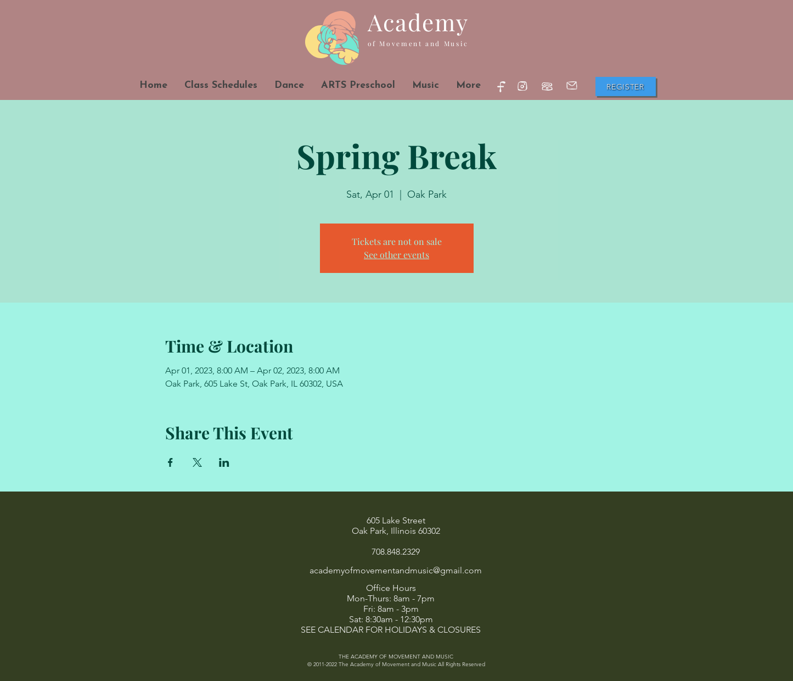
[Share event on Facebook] (170, 462)
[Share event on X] (197, 462)
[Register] (625, 86)
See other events (396, 254)
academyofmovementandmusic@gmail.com (396, 570)
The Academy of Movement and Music (387, 664)
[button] (289, 85)
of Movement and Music (418, 43)
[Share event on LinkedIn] (224, 462)
